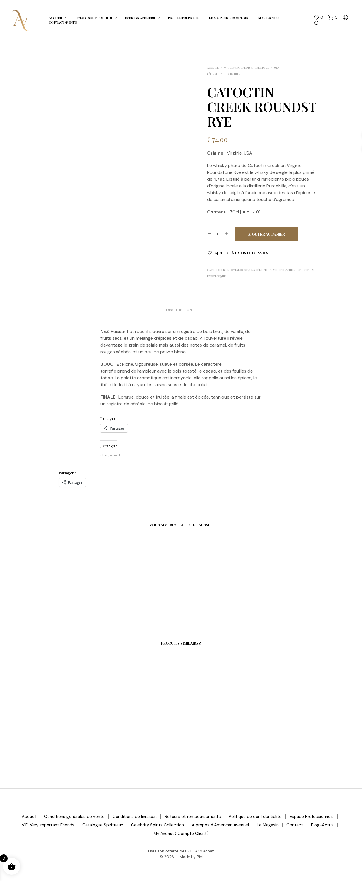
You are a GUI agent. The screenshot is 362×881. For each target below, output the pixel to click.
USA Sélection (260, 270)
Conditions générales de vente (74, 816)
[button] (318, 17)
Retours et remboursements (193, 816)
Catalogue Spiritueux (102, 825)
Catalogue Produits (94, 18)
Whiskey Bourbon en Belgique (246, 68)
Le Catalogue (237, 270)
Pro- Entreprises (183, 18)
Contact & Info (63, 22)
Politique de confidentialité (255, 816)
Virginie (234, 74)
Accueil (56, 18)
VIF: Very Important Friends (48, 825)
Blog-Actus (268, 18)
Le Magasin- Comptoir (228, 18)
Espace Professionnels (312, 816)
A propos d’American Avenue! (220, 825)
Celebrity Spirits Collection (157, 825)
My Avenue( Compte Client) (181, 833)
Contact (294, 825)
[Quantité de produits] (218, 234)
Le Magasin (268, 825)
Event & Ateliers (140, 18)
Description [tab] (179, 309)
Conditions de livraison (135, 816)
